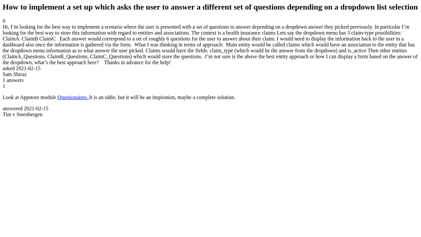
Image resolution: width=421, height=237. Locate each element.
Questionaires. (73, 97)
